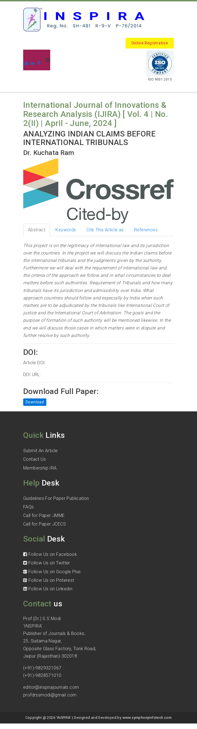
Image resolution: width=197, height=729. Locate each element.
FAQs (28, 507)
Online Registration (149, 43)
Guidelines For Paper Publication (56, 498)
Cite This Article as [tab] (105, 229)
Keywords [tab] (65, 229)
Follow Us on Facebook (50, 554)
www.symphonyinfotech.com (147, 717)
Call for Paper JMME (44, 515)
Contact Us (34, 459)
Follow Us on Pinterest (48, 580)
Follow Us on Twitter (46, 562)
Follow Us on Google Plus (52, 571)
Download (35, 402)
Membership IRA (40, 468)
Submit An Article (40, 450)
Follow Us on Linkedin (47, 588)
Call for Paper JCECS (44, 524)
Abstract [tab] (36, 229)
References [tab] (146, 229)
